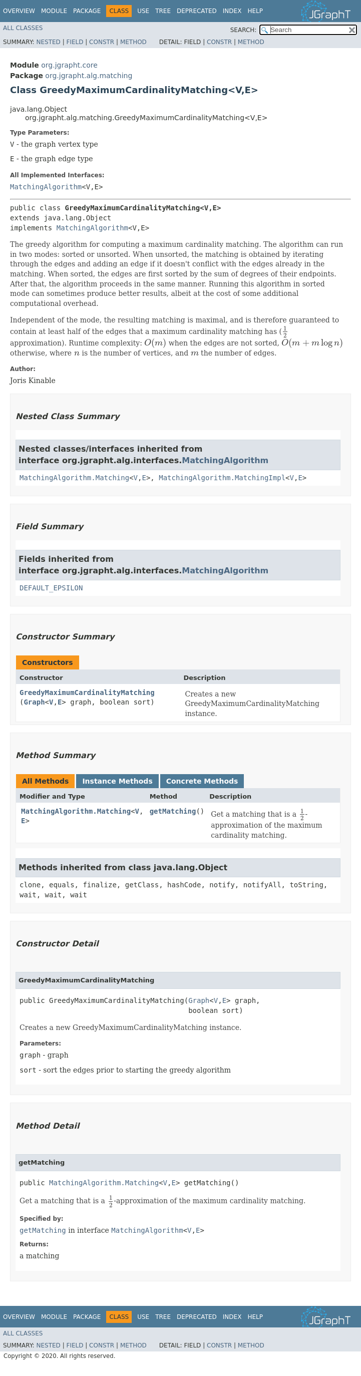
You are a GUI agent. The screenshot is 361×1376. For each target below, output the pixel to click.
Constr (101, 42)
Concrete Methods (202, 781)
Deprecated (197, 11)
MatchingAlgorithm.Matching (74, 478)
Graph (34, 702)
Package (87, 11)
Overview (19, 11)
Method (133, 42)
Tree (163, 11)
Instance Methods (117, 781)
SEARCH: (243, 30)
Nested (48, 42)
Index (232, 11)
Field (74, 42)
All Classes (23, 28)
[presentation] (285, 331)
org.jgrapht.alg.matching (88, 76)
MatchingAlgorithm (46, 187)
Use (143, 11)
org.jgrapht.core (69, 65)
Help (255, 11)
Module (54, 11)
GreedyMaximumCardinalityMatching (87, 693)
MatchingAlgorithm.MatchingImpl (222, 478)
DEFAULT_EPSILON (51, 588)
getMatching (173, 811)
